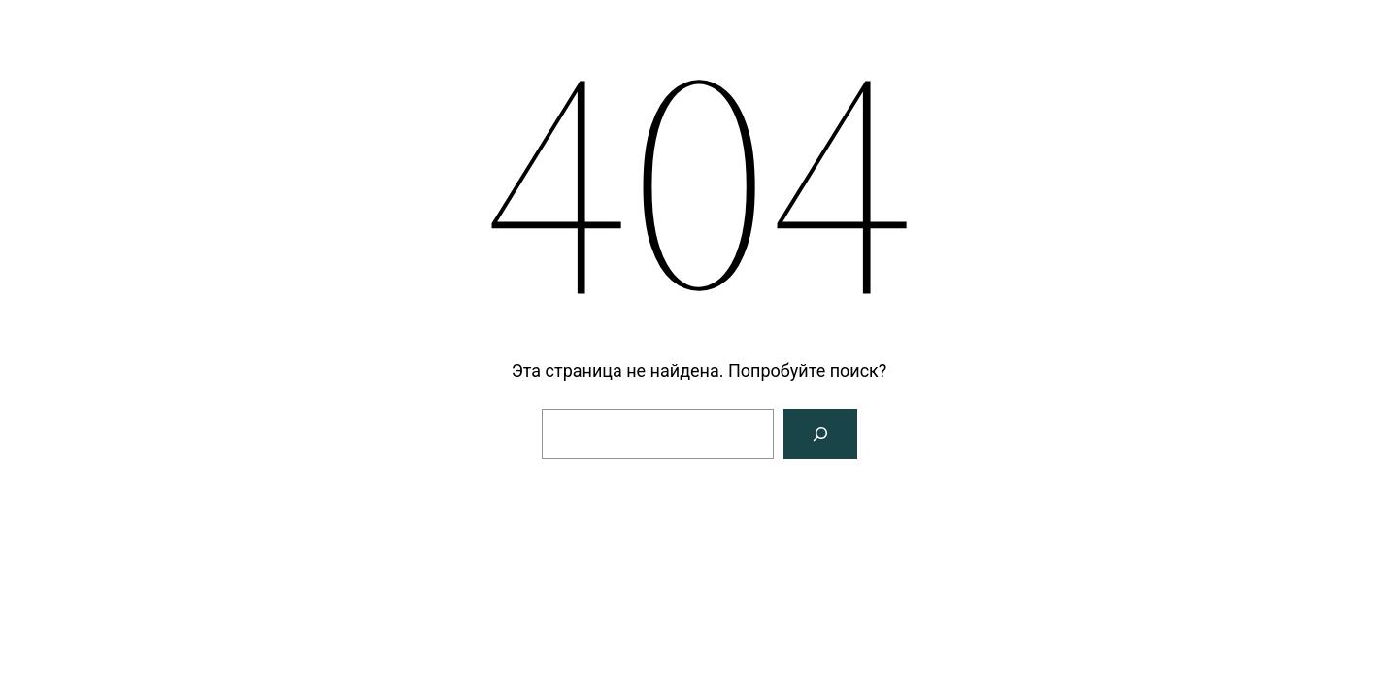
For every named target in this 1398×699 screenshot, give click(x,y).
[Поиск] (820, 434)
